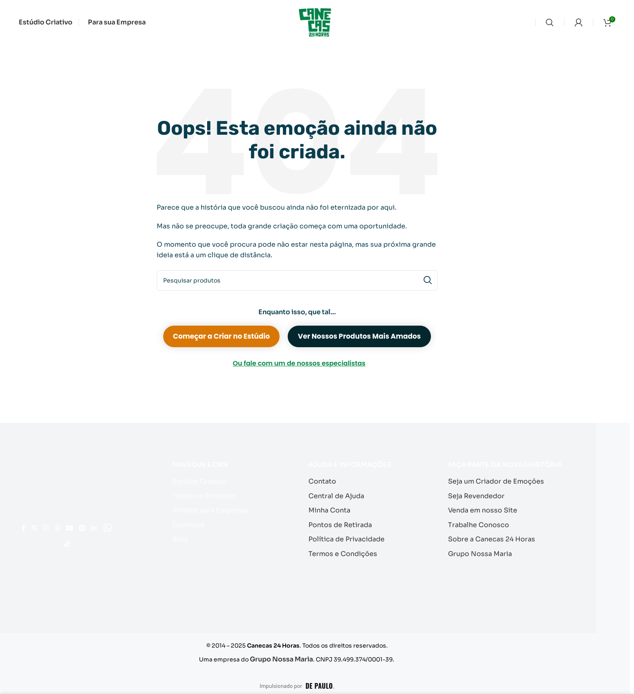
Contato (321, 481)
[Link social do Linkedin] (59, 542)
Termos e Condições (340, 550)
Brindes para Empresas (208, 508)
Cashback (188, 522)
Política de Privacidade (344, 536)
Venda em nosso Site (480, 508)
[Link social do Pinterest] (42, 542)
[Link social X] (48, 523)
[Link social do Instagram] (65, 523)
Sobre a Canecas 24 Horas (488, 536)
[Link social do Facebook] (31, 523)
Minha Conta (329, 508)
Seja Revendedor (474, 495)
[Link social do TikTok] (92, 542)
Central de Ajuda (334, 495)
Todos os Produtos (201, 495)
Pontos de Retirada (338, 522)
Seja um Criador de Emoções (492, 481)
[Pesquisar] (550, 22)
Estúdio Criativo (197, 481)
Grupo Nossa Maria (477, 550)
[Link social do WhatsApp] (76, 542)
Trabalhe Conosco (476, 522)
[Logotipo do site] (315, 22)
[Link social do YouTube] (100, 523)
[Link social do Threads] (82, 523)
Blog (180, 536)
